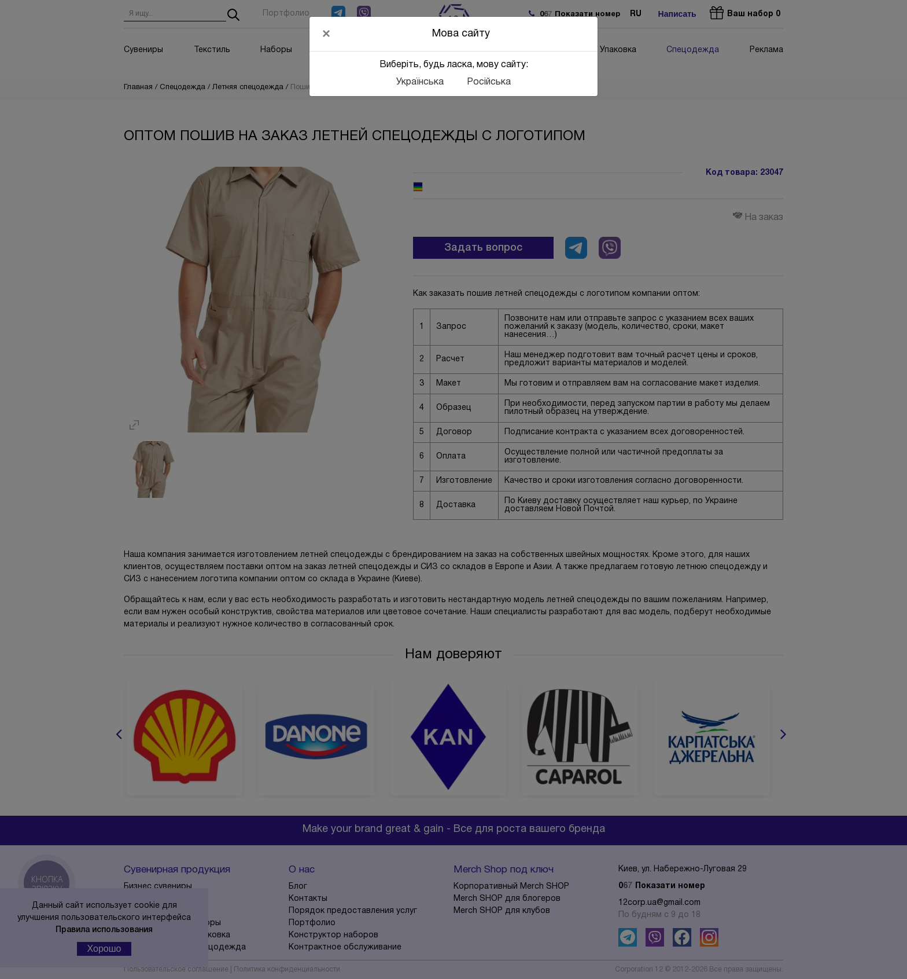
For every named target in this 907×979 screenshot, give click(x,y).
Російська (489, 82)
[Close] (326, 33)
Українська (420, 82)
